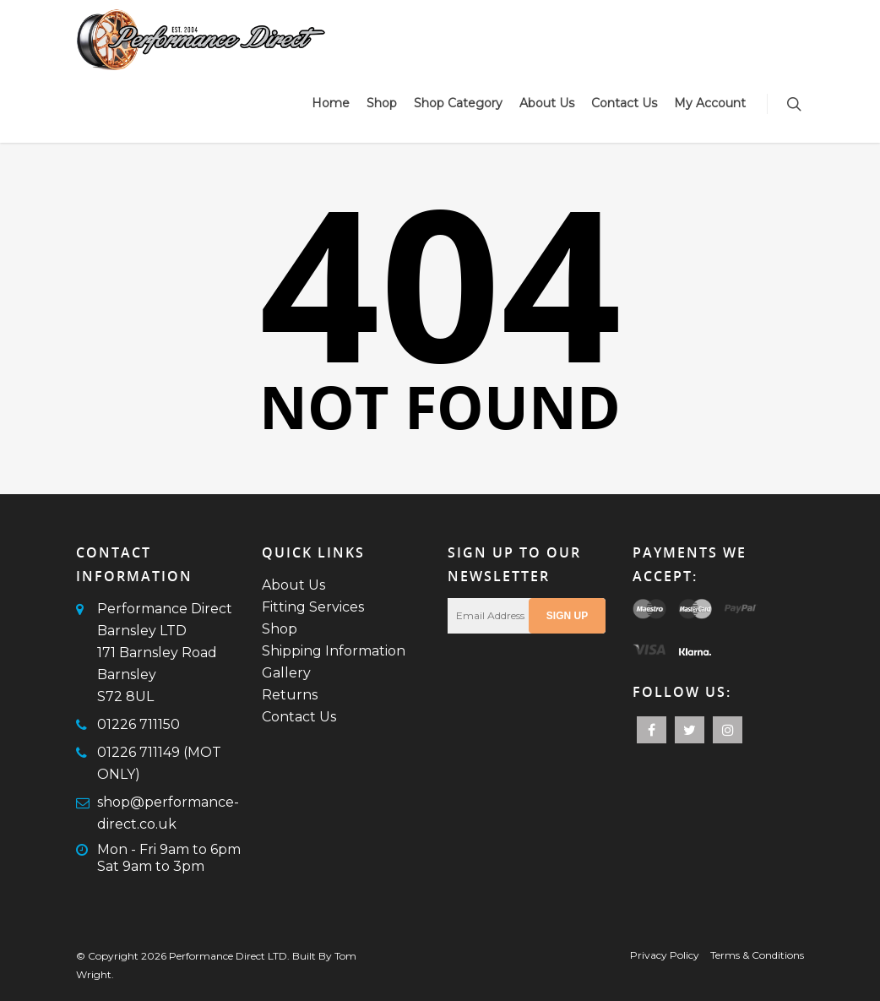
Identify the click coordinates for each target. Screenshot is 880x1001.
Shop (382, 103)
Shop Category (458, 103)
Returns (290, 695)
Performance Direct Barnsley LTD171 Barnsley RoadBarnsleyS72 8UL (164, 653)
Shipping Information (333, 651)
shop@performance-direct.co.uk (168, 813)
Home (331, 103)
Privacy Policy (664, 955)
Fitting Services (313, 607)
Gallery (286, 673)
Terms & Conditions (757, 955)
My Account (710, 103)
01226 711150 (138, 724)
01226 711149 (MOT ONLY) (159, 763)
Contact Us (624, 103)
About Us (546, 103)
